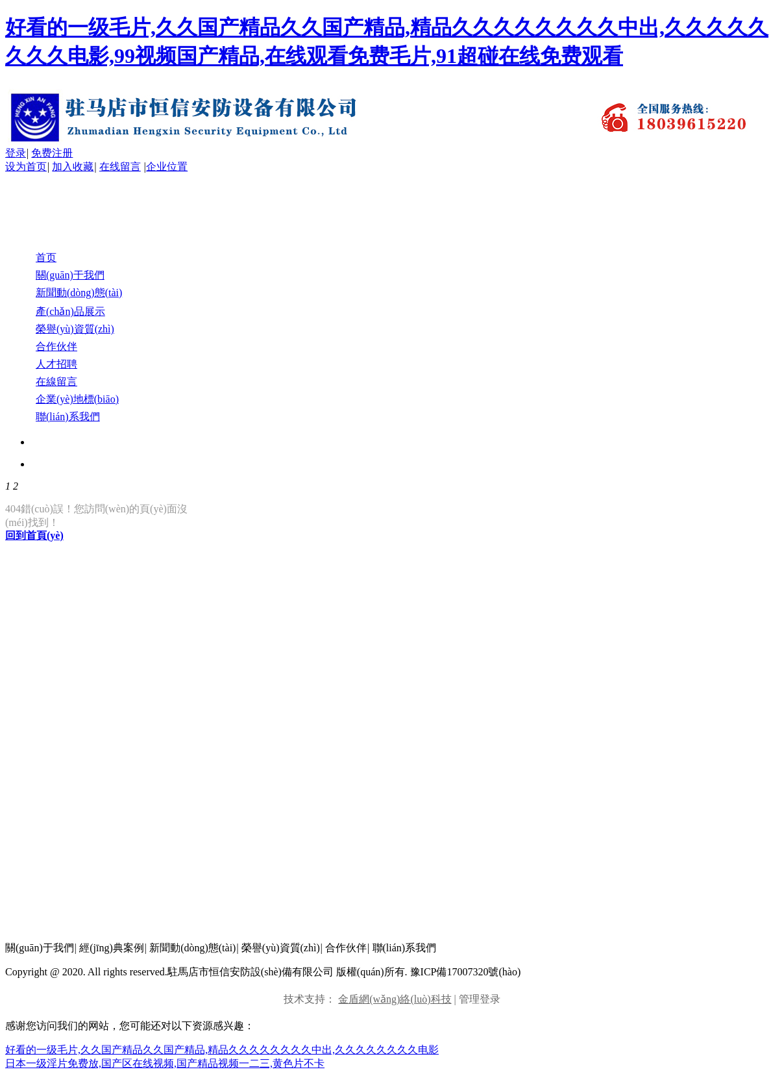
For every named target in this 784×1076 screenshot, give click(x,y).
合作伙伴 (346, 947)
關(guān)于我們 (39, 947)
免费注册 (52, 152)
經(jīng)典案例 (111, 947)
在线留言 (120, 166)
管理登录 (479, 999)
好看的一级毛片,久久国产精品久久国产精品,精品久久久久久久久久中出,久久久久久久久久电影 (222, 1049)
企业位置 (167, 166)
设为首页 (26, 166)
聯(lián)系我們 (405, 947)
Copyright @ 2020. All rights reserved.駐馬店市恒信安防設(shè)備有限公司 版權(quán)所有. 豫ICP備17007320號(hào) (263, 971)
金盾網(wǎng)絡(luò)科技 (394, 999)
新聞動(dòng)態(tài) (192, 947)
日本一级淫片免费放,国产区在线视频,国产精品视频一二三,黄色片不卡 (165, 1063)
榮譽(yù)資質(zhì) (280, 947)
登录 (15, 152)
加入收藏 (72, 166)
